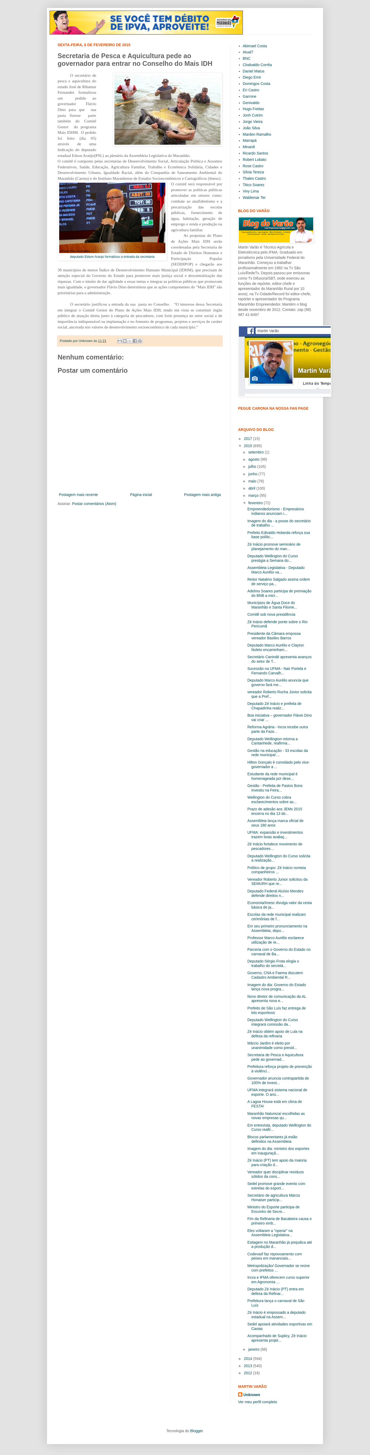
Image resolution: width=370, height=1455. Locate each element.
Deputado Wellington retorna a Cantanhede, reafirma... (272, 741)
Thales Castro (254, 178)
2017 (248, 439)
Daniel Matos (254, 71)
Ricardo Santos (255, 153)
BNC (247, 58)
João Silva (251, 128)
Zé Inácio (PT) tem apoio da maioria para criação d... (277, 1162)
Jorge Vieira (253, 121)
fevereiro (256, 503)
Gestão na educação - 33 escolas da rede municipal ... (277, 752)
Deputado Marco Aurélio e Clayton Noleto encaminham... (275, 647)
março (254, 495)
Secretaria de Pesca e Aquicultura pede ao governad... (275, 1057)
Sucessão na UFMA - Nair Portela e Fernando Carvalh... (276, 670)
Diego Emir (252, 77)
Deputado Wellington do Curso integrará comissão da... (272, 1022)
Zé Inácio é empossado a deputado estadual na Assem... (276, 1314)
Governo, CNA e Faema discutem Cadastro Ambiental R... (275, 975)
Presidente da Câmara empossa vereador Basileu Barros (274, 635)
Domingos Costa (256, 84)
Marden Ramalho (257, 134)
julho (252, 466)
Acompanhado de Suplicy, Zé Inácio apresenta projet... (277, 1338)
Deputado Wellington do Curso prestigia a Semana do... (272, 558)
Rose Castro (253, 166)
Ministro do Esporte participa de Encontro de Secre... (273, 1209)
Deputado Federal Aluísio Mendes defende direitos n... (275, 893)
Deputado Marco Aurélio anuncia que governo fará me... (277, 682)
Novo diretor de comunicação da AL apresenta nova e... (276, 998)
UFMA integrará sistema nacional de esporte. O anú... (277, 1092)
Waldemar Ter (254, 197)
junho (253, 474)
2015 (248, 446)
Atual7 (248, 52)
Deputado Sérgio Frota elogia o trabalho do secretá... (273, 963)
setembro (256, 452)
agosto (254, 459)
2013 (248, 1366)
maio (252, 481)
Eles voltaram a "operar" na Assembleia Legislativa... (269, 1233)
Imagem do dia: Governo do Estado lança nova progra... (276, 987)
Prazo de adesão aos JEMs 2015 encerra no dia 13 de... (274, 811)
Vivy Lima (251, 191)
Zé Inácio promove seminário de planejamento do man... (273, 546)
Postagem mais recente (78, 495)
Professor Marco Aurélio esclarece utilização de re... (275, 940)
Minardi (249, 147)
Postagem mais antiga (202, 495)
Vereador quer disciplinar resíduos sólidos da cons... (275, 1174)
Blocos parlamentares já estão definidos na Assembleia (272, 1139)
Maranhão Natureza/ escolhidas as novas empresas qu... (276, 1115)
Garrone (249, 96)
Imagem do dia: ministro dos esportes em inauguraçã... (278, 1150)
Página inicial (141, 495)
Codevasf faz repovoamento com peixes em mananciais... (274, 1256)
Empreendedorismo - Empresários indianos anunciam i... (275, 511)
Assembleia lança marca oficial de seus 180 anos (275, 823)
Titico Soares (253, 185)
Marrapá (250, 140)
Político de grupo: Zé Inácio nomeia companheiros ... (276, 870)
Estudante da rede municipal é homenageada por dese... (272, 776)
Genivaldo (251, 103)
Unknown (251, 1395)
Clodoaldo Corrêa (257, 65)
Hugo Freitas (253, 109)
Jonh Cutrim (253, 115)
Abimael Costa (255, 46)
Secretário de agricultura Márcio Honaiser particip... (273, 1197)
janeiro (254, 1349)
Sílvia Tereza (253, 172)
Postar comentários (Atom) (94, 504)
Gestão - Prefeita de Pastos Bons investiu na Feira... (275, 788)
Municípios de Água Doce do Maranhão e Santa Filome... (272, 605)
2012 (248, 1373)
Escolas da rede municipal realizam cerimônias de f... (276, 916)
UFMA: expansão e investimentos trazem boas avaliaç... (275, 834)
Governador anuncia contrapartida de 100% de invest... (278, 1080)
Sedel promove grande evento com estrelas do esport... (276, 1186)
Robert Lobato (254, 159)
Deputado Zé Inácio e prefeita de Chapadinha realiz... (274, 705)
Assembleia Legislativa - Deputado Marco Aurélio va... (276, 570)
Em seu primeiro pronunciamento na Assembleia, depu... (277, 928)
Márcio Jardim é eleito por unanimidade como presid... (272, 1045)
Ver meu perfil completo (257, 1402)
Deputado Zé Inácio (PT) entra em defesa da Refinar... (275, 1291)
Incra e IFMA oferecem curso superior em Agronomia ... (278, 1279)
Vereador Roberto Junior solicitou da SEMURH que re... (277, 881)
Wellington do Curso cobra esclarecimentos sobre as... (271, 799)
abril (252, 488)
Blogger (196, 1431)
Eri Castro (251, 90)
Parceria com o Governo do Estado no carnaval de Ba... (279, 951)
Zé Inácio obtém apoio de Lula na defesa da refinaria (275, 1033)
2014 (248, 1358)
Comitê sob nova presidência (271, 614)
